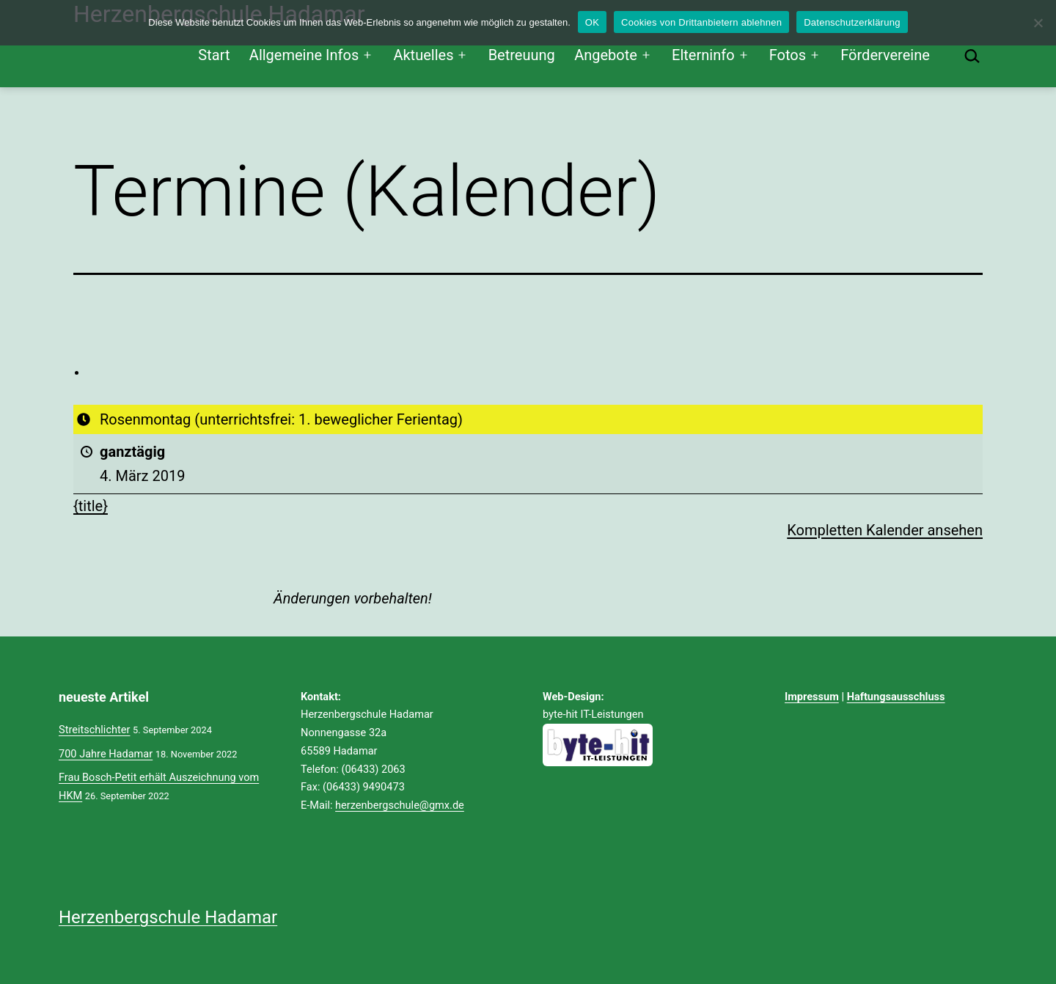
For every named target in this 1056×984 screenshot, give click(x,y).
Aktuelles (423, 55)
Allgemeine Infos (304, 55)
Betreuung (521, 55)
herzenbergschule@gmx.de (399, 805)
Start (214, 55)
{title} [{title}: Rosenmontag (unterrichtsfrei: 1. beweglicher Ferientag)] (90, 506)
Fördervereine (885, 55)
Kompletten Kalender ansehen (885, 529)
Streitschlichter (94, 729)
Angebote (605, 55)
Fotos (787, 55)
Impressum (812, 696)
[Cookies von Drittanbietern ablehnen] (1037, 22)
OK (592, 22)
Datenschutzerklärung (852, 22)
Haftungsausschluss (896, 696)
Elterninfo (703, 55)
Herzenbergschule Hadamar (168, 917)
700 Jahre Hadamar (106, 753)
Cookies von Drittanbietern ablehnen (701, 22)
